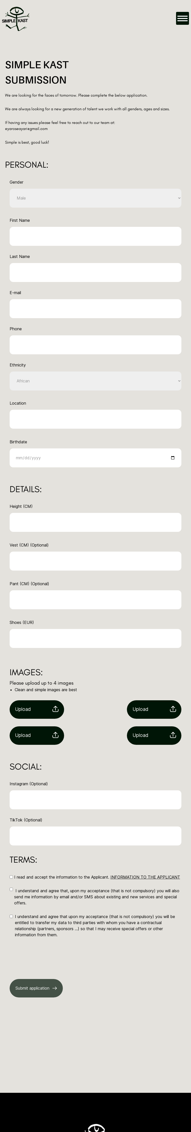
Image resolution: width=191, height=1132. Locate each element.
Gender (16, 182)
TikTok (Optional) (26, 819)
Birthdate (18, 441)
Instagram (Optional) (29, 783)
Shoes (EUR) (22, 622)
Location (18, 403)
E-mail (15, 292)
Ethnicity (18, 364)
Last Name (20, 256)
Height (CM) (21, 506)
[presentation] (48, 955)
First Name (20, 220)
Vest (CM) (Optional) (29, 545)
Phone (16, 328)
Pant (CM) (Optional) (29, 583)
